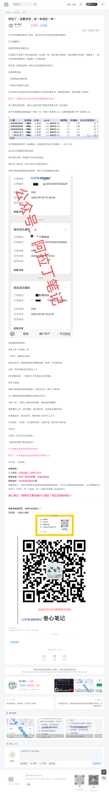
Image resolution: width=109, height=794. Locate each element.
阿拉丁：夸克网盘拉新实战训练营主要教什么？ (29, 455)
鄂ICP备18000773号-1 (34, 775)
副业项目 (16, 12)
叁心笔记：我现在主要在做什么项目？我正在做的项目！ (40, 495)
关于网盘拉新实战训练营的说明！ (23, 449)
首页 (8, 12)
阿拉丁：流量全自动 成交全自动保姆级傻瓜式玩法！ (32, 99)
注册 (74, 4)
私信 (44, 25)
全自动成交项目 (26, 481)
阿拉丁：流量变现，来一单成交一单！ (32, 19)
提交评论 (97, 763)
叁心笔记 (18, 24)
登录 (69, 4)
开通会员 (92, 4)
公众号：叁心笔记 (54, 779)
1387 (22, 685)
